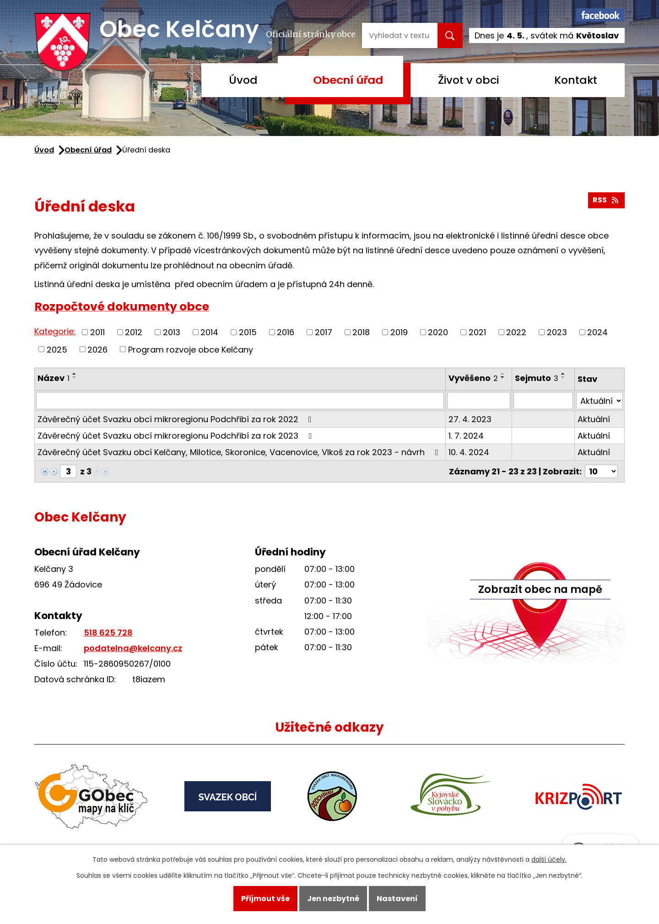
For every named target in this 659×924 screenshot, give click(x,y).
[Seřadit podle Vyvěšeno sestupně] (503, 377)
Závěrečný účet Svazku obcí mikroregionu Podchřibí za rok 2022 (176, 419)
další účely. (549, 859)
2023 (557, 332)
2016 (285, 332)
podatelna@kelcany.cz (133, 648)
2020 (438, 332)
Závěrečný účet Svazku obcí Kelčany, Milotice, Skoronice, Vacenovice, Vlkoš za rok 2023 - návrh (240, 452)
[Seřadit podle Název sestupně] (75, 377)
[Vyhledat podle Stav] (599, 400)
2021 (477, 332)
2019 (399, 332)
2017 (323, 332)
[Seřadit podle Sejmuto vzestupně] (563, 373)
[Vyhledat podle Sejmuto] (543, 400)
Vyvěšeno (473, 378)
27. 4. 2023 (470, 419)
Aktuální (594, 419)
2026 (97, 349)
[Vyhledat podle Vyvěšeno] (478, 400)
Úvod (243, 79)
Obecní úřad (348, 79)
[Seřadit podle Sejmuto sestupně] (563, 377)
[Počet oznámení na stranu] (601, 471)
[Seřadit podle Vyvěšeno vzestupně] (503, 373)
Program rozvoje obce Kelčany (190, 349)
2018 (361, 332)
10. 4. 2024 (468, 452)
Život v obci (468, 79)
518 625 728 (108, 632)
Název (54, 378)
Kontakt (575, 79)
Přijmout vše (265, 898)
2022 (516, 332)
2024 (597, 332)
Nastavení (397, 898)
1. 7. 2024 (466, 435)
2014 (209, 332)
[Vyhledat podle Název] (240, 400)
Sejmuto (536, 378)
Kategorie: (55, 331)
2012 (133, 332)
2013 (171, 332)
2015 (248, 332)
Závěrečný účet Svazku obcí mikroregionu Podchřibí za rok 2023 (176, 435)
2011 (97, 332)
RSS (606, 200)
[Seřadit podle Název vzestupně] (75, 373)
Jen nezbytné (333, 898)
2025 (57, 349)
